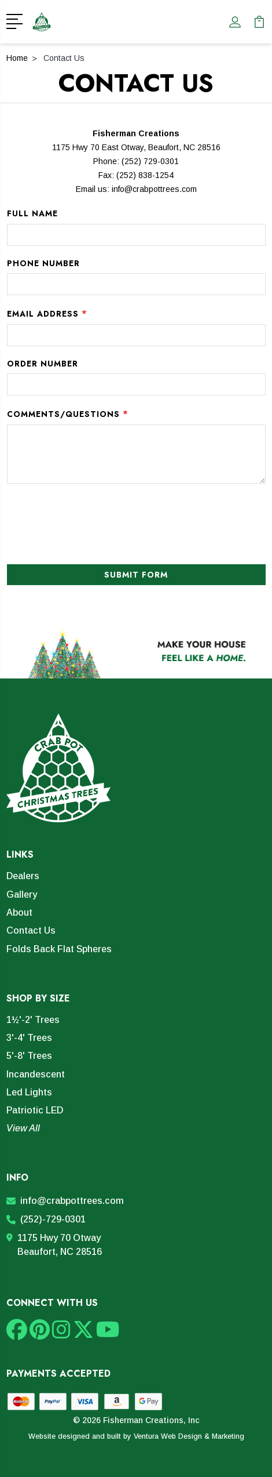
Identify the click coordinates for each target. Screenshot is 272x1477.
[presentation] (73, 518)
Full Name (32, 213)
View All (23, 1128)
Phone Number (43, 263)
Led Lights (29, 1092)
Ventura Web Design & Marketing (189, 1436)
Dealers (22, 876)
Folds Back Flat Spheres (59, 949)
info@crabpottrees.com (154, 189)
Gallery (21, 894)
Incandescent (35, 1074)
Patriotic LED (34, 1110)
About (19, 912)
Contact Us (31, 930)
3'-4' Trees (29, 1038)
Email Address (47, 313)
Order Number (42, 363)
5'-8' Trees (29, 1056)
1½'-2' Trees (33, 1020)
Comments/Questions (67, 413)
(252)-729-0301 (46, 1219)
